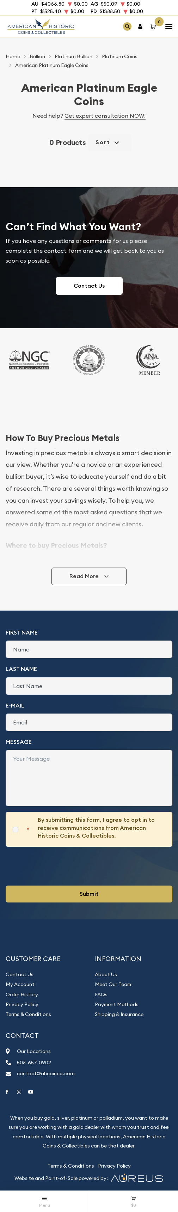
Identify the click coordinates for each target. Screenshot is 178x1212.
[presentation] (59, 866)
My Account (20, 984)
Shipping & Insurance (119, 1014)
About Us (106, 974)
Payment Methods (117, 1004)
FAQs (101, 994)
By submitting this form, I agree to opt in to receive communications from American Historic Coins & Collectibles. (96, 827)
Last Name (21, 669)
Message (19, 742)
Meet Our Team (113, 984)
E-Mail (15, 705)
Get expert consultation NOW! (105, 115)
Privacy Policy (22, 1004)
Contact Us (89, 285)
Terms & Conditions (28, 1014)
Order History (22, 994)
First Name (22, 632)
